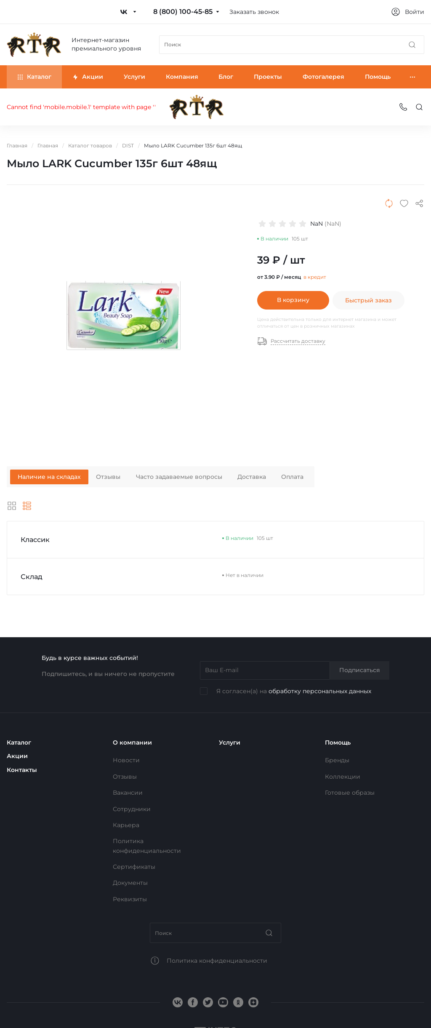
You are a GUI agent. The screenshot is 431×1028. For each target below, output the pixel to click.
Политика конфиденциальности (217, 960)
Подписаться (359, 670)
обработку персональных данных (320, 691)
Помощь (338, 742)
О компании (132, 742)
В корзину (293, 300)
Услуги (229, 742)
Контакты (22, 770)
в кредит (314, 277)
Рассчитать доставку (291, 341)
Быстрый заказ (368, 300)
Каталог (19, 742)
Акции (17, 756)
